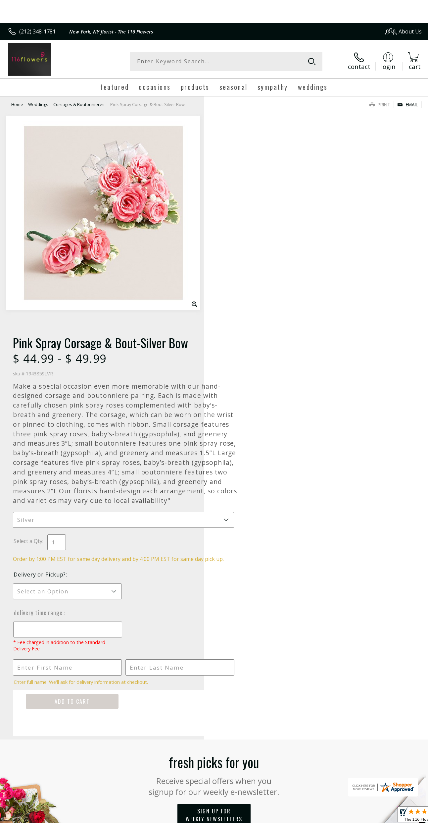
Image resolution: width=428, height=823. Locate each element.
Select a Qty (229, 339)
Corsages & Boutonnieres (79, 104)
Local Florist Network (360, 816)
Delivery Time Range (240, 418)
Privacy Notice (313, 816)
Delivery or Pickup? (241, 380)
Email (407, 104)
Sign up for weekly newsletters (214, 621)
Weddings (38, 104)
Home (17, 104)
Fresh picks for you (214, 580)
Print (379, 104)
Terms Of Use (274, 816)
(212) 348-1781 (37, 31)
